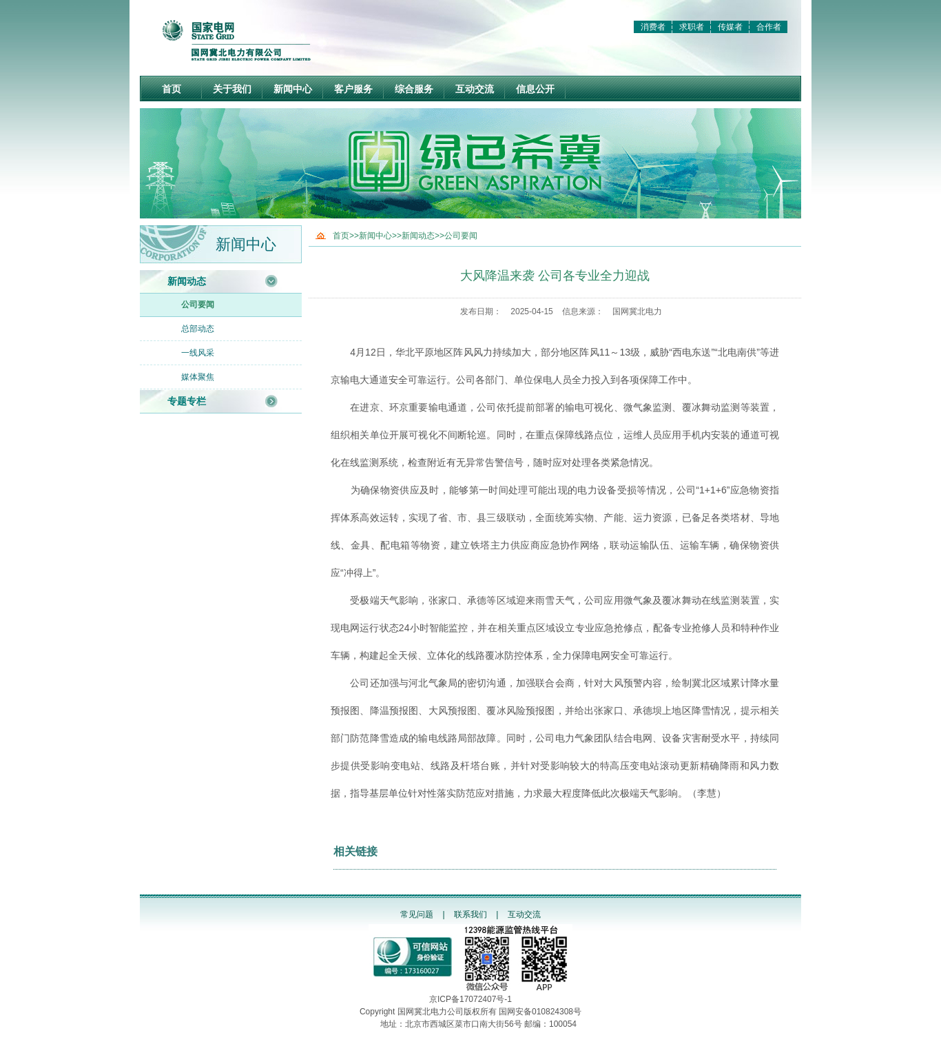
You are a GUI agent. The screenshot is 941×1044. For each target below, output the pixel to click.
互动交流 (474, 88)
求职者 (691, 27)
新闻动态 (186, 281)
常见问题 (416, 914)
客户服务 (353, 88)
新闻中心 (292, 88)
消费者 (653, 27)
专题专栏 (186, 401)
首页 (171, 88)
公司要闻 (197, 304)
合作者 (768, 27)
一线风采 (197, 353)
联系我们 (470, 914)
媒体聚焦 (197, 377)
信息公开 (535, 88)
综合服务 (414, 88)
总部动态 (197, 329)
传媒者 (730, 27)
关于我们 (232, 88)
